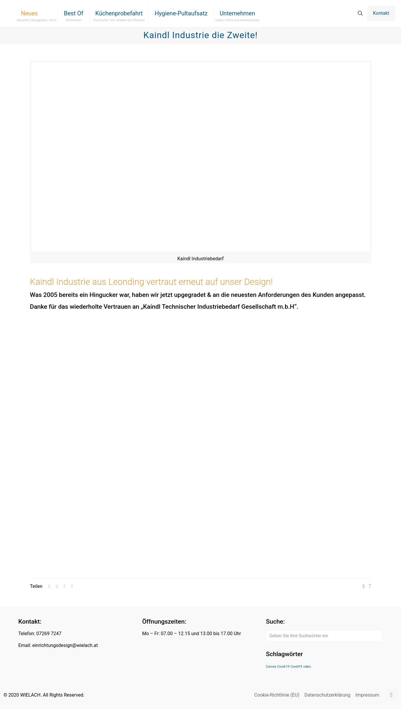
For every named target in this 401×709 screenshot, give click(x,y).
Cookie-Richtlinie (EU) (276, 695)
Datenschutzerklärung (328, 695)
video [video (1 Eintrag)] (307, 667)
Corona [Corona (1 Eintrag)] (271, 667)
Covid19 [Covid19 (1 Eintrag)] (296, 667)
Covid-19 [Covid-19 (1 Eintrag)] (283, 667)
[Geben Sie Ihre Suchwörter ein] (324, 636)
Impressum (367, 695)
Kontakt (381, 13)
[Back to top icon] (391, 695)
